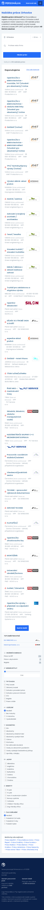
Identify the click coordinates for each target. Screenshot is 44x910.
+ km (35, 37)
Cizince (7, 739)
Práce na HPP (8, 656)
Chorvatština (10, 778)
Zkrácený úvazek (11, 687)
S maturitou (9, 716)
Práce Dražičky (17, 842)
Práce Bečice (22, 845)
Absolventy (9, 731)
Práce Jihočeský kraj (30, 849)
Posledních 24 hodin (12, 818)
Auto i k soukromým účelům (16, 796)
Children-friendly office (14, 804)
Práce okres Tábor (13, 849)
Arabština (9, 769)
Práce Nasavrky (32, 847)
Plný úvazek (9, 685)
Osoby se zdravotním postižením (16, 748)
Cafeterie (9, 801)
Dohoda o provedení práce (14, 690)
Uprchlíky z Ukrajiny (11, 753)
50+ (6, 728)
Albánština (9, 764)
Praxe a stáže (9, 701)
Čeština (9, 775)
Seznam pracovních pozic (9, 880)
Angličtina (9, 766)
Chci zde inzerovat (32, 70)
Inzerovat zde (31, 3)
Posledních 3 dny (11, 821)
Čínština (9, 780)
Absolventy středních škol (14, 734)
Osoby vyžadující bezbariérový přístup (18, 751)
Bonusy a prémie (12, 798)
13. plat (8, 790)
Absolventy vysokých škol (14, 737)
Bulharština (10, 772)
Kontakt (4, 875)
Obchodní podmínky (9, 873)
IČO (6, 696)
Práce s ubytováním (11, 659)
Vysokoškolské (10, 719)
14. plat (8, 793)
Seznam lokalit (27, 879)
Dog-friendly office (13, 807)
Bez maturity (9, 713)
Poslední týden (10, 824)
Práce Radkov (10, 845)
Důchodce (9, 742)
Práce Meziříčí (10, 840)
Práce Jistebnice (18, 847)
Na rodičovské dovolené (13, 745)
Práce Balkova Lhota (25, 840)
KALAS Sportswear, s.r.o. (12, 645)
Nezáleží (8, 711)
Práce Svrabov (30, 842)
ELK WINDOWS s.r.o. (10, 640)
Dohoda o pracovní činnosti (14, 693)
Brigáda (6, 662)
